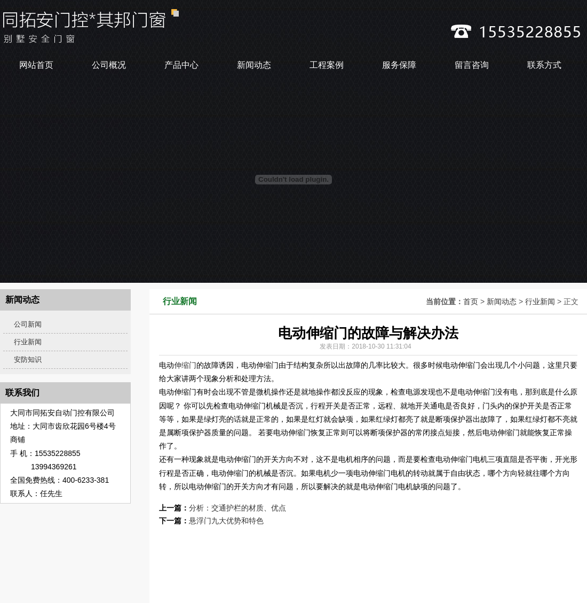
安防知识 (28, 359)
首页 (470, 301)
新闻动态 (254, 64)
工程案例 (327, 64)
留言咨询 (472, 64)
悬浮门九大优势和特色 (226, 520)
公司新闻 (28, 324)
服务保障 (399, 64)
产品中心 (181, 64)
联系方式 (544, 64)
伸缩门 (185, 365)
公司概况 (109, 64)
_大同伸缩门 (158, 26)
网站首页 (36, 64)
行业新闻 (540, 301)
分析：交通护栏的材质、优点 (237, 508)
